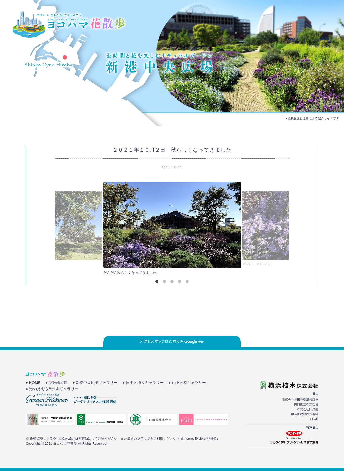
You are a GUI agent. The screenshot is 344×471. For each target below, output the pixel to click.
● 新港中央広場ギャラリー (95, 383)
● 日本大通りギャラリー (142, 383)
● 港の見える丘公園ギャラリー (52, 389)
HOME (243, 21)
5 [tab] (187, 281)
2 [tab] (164, 281)
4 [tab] (179, 281)
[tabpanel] (172, 230)
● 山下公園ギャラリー (187, 383)
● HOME (33, 383)
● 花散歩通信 (56, 383)
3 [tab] (172, 281)
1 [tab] (156, 281)
